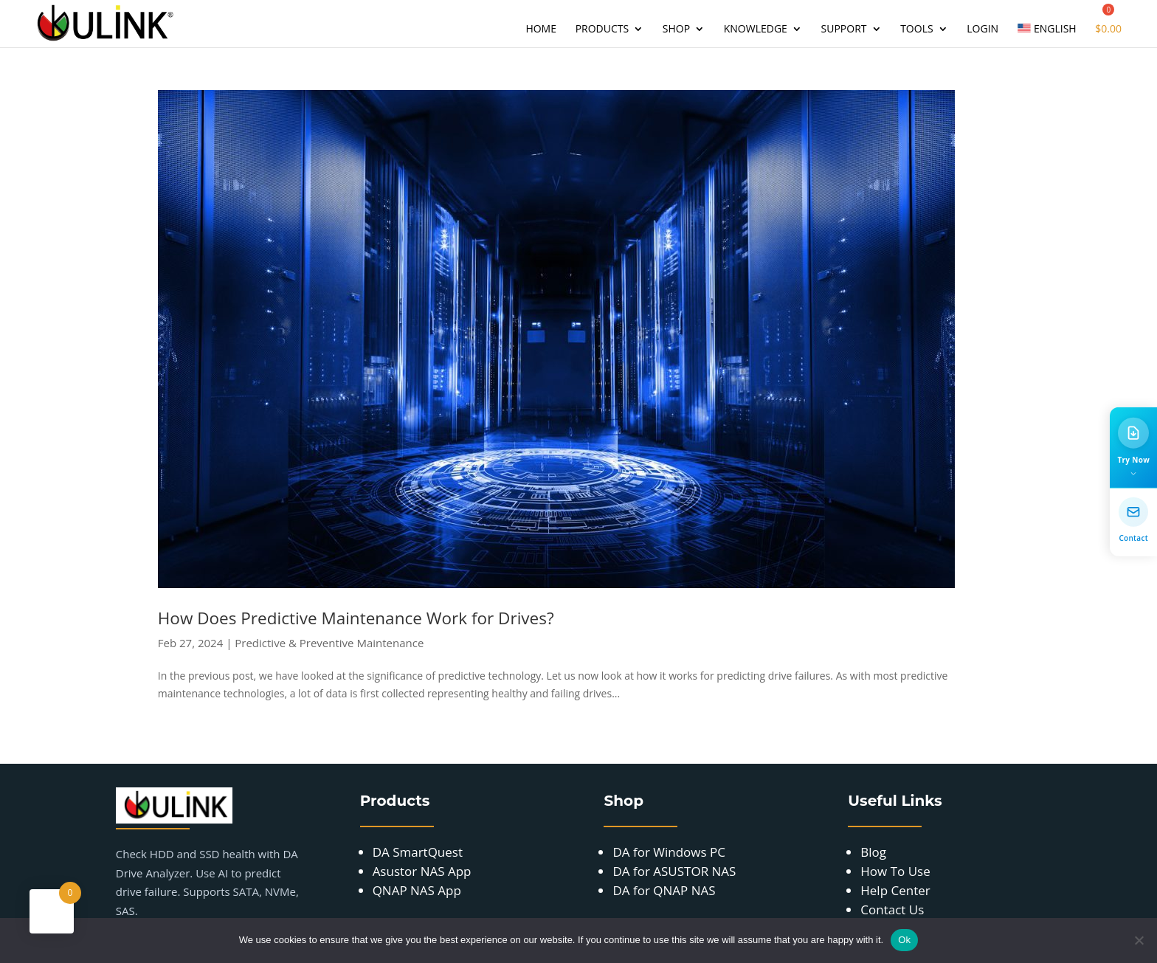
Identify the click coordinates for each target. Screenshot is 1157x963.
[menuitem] (1047, 35)
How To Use (895, 871)
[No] (1138, 940)
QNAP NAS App (417, 890)
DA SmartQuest (418, 851)
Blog (873, 851)
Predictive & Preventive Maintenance (329, 642)
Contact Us (892, 909)
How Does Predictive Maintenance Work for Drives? (356, 618)
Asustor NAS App (422, 871)
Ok (904, 939)
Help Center (895, 890)
